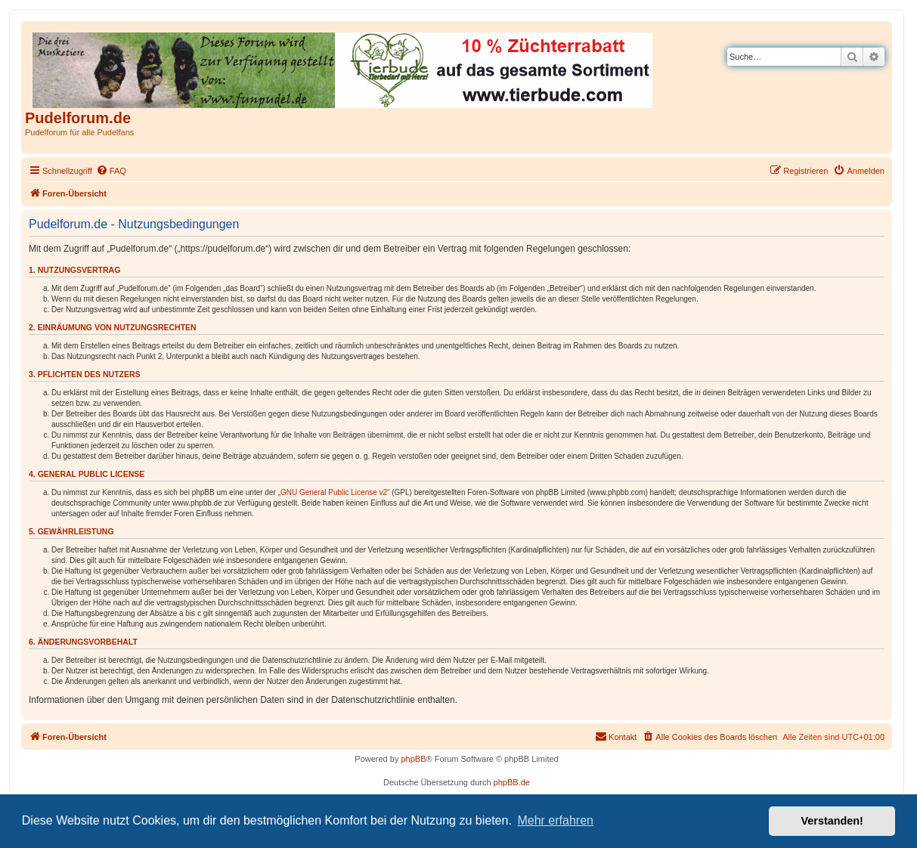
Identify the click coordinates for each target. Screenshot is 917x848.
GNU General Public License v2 (333, 492)
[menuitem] (111, 171)
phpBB (413, 758)
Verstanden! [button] (832, 821)
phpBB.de (512, 782)
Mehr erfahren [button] (555, 820)
